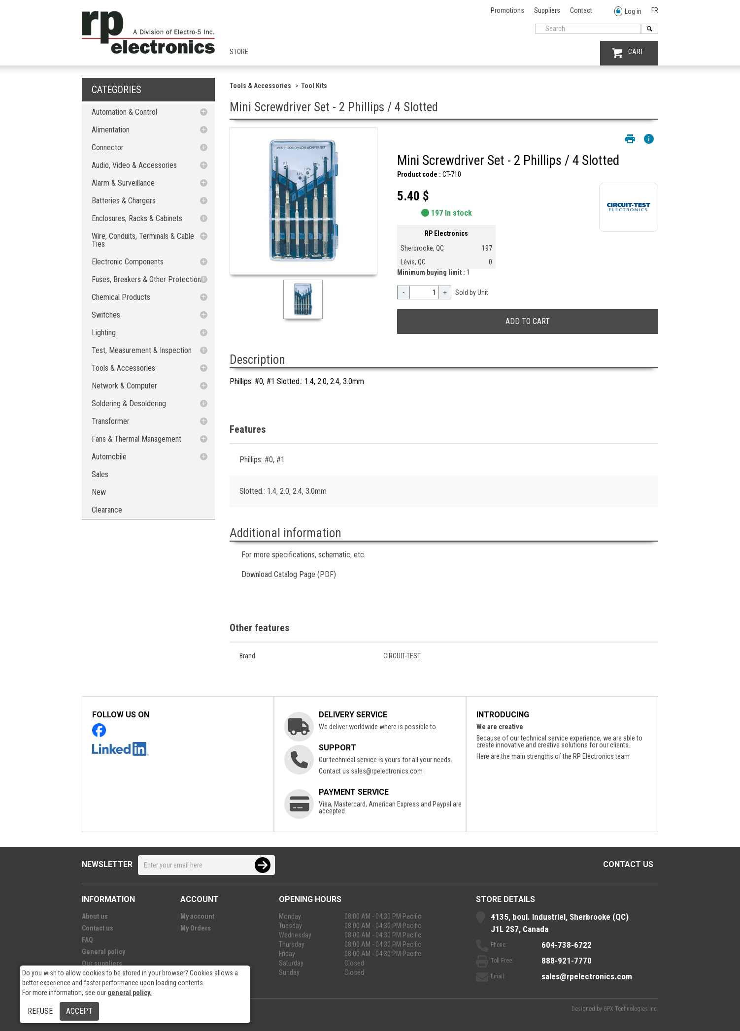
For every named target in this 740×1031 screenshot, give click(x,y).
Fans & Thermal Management (136, 439)
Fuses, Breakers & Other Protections (148, 279)
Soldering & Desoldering (129, 403)
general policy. (129, 993)
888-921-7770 (566, 961)
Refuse (40, 1011)
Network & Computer (124, 385)
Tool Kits (314, 86)
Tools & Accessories (123, 368)
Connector (108, 147)
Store (239, 52)
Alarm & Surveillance (123, 183)
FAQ (87, 940)
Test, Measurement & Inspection (142, 350)
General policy (103, 952)
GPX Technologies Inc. (631, 1008)
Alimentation (111, 129)
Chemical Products (121, 297)
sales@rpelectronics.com (387, 771)
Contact (581, 10)
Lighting (104, 332)
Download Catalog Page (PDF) (288, 574)
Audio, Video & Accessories (134, 165)
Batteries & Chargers (124, 200)
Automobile (109, 456)
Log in (627, 11)
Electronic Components (128, 261)
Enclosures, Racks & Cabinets (137, 218)
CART (627, 53)
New (99, 492)
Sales (100, 474)
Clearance (107, 510)
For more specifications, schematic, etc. (303, 554)
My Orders (195, 928)
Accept (79, 1011)
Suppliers (547, 10)
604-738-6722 (566, 945)
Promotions (507, 10)
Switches (106, 315)
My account (197, 916)
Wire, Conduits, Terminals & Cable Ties (143, 240)
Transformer (111, 421)
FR (654, 10)
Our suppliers (102, 963)
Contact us (628, 864)
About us (95, 916)
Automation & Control (124, 112)
